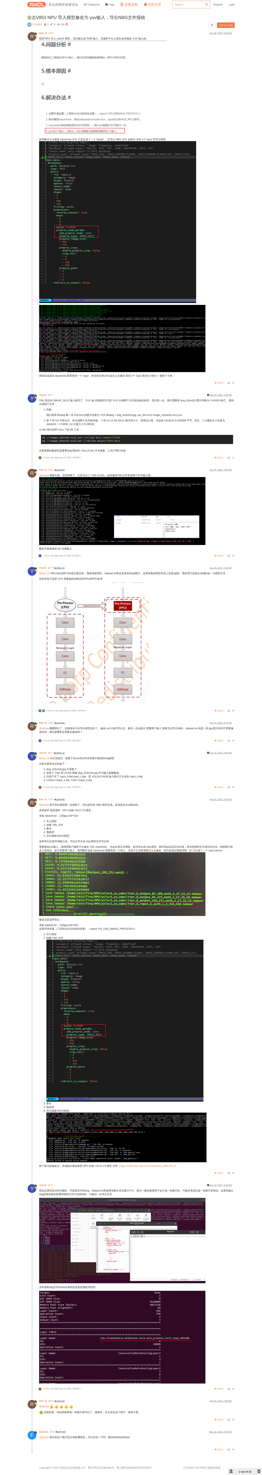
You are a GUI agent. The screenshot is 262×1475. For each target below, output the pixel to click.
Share (219, 383)
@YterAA (60, 470)
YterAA (46, 395)
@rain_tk (44, 573)
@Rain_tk (59, 568)
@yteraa (44, 475)
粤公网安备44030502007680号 (134, 1467)
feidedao (47, 1432)
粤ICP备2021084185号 (101, 1467)
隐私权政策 (214, 1467)
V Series (37, 24)
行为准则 (188, 1467)
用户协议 (201, 1467)
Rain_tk (46, 33)
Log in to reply (226, 25)
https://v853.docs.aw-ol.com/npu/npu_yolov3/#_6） (149, 1165)
